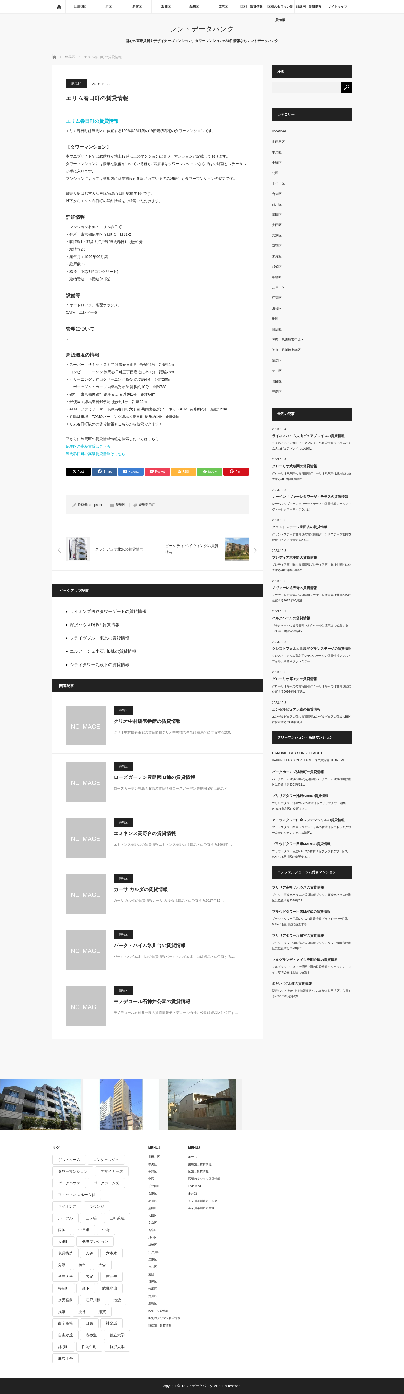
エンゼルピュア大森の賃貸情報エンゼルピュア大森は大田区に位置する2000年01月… (311, 719)
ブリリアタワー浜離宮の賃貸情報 (298, 936)
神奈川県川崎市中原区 (288, 339)
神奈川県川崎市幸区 (286, 350)
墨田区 (277, 215)
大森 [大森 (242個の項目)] (102, 1265)
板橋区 (277, 277)
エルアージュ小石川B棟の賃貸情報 (103, 651)
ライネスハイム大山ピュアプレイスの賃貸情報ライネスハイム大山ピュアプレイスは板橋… (311, 445)
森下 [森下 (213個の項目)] (85, 1288)
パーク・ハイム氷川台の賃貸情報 (149, 945)
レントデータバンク (202, 29)
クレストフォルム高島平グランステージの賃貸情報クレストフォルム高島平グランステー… (311, 658)
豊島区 (277, 391)
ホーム (192, 1156)
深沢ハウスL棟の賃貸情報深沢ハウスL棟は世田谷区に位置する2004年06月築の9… (311, 993)
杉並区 (277, 267)
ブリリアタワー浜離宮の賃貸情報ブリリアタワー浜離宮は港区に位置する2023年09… (311, 945)
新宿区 (137, 7)
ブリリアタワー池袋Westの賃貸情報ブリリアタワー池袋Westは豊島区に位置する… (309, 806)
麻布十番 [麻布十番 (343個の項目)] (65, 1358)
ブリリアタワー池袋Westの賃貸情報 (300, 796)
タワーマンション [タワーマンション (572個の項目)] (73, 1171)
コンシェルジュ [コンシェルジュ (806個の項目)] (106, 1160)
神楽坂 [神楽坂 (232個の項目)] (111, 1323)
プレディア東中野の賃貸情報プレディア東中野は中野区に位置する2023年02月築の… (311, 567)
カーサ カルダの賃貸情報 (141, 889)
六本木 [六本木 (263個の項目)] (111, 1253)
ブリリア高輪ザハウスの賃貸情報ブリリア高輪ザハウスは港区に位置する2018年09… (311, 897)
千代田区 (278, 183)
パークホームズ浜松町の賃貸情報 (298, 772)
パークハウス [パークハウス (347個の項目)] (69, 1183)
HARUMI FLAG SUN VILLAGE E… (299, 753)
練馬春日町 (147, 505)
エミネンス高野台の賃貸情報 (145, 833)
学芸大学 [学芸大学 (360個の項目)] (65, 1276)
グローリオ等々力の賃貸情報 (294, 679)
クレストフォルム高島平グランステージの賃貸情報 (312, 649)
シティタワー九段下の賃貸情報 (99, 664)
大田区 (277, 225)
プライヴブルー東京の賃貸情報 (99, 638)
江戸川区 (278, 287)
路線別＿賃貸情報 (308, 7)
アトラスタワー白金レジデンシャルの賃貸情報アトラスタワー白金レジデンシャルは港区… (311, 829)
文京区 (277, 235)
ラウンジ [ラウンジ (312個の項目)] (96, 1206)
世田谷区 (79, 7)
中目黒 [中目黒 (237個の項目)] (83, 1230)
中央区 (277, 152)
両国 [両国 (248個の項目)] (61, 1230)
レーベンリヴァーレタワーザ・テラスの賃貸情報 (310, 497)
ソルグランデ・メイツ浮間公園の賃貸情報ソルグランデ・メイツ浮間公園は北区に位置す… (311, 969)
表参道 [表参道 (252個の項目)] (91, 1335)
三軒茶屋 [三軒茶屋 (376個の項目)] (117, 1218)
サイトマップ (337, 7)
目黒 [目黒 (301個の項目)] (89, 1323)
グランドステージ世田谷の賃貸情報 (299, 527)
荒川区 (277, 371)
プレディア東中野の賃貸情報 (294, 558)
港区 (108, 7)
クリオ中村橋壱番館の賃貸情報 (147, 721)
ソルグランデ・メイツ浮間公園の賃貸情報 (305, 960)
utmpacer (95, 505)
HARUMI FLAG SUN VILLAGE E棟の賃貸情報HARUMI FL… (311, 760)
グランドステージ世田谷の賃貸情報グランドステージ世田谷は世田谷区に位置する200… (311, 537)
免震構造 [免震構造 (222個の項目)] (65, 1253)
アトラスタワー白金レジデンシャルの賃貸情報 (308, 820)
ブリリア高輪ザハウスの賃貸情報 (298, 887)
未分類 (277, 256)
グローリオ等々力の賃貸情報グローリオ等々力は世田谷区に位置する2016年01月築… (311, 689)
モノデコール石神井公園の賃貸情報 (152, 1001)
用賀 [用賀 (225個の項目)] (102, 1312)
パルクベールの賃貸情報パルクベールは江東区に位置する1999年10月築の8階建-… (310, 628)
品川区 (194, 7)
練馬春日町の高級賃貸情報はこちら (95, 454)
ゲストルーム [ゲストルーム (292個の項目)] (69, 1160)
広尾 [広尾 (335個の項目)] (89, 1276)
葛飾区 (277, 381)
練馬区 (76, 84)
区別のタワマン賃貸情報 (280, 9)
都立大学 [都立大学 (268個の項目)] (117, 1335)
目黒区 (277, 329)
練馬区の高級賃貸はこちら (88, 446)
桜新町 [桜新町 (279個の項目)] (63, 1288)
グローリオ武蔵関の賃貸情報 (294, 466)
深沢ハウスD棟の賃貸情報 (95, 624)
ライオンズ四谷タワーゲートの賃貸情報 (108, 611)
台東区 (277, 194)
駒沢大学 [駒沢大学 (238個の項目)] (117, 1347)
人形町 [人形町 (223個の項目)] (63, 1241)
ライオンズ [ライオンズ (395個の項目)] (67, 1206)
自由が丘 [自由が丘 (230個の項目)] (65, 1335)
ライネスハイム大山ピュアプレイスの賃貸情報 (308, 436)
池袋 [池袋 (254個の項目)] (117, 1300)
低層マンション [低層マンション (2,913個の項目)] (95, 1241)
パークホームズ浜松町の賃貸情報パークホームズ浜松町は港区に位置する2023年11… (311, 781)
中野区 (277, 162)
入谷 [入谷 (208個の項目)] (89, 1253)
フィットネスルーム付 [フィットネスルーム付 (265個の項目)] (76, 1195)
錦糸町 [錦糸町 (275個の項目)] (63, 1347)
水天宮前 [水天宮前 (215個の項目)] (65, 1300)
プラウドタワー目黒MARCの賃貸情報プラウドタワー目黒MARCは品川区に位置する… (310, 854)
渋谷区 (166, 7)
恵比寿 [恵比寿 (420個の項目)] (111, 1276)
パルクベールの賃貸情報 (291, 618)
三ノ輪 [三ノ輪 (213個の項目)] (91, 1218)
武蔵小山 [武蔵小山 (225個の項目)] (109, 1288)
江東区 (223, 7)
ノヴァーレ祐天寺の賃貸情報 (294, 588)
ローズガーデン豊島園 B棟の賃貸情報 (154, 777)
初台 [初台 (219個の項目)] (82, 1265)
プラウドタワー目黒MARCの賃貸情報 (301, 844)
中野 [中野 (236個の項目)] (106, 1230)
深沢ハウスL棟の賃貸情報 (292, 984)
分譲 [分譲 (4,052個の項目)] (61, 1265)
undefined (279, 131)
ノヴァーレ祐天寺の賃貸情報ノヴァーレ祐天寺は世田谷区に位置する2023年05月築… (311, 597)
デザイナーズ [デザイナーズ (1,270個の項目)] (112, 1171)
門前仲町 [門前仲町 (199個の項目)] (89, 1347)
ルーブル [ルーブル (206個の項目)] (65, 1218)
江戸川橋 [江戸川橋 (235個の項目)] (93, 1300)
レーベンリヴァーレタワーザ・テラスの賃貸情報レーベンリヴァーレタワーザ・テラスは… (311, 506)
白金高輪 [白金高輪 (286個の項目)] (65, 1323)
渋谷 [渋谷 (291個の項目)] (82, 1312)
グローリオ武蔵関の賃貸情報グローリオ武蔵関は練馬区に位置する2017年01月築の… (311, 476)
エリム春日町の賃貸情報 (92, 121)
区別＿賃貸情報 (251, 7)
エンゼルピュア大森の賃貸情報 (296, 709)
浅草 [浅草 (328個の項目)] (61, 1312)
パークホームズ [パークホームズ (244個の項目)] (106, 1183)
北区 (275, 173)
